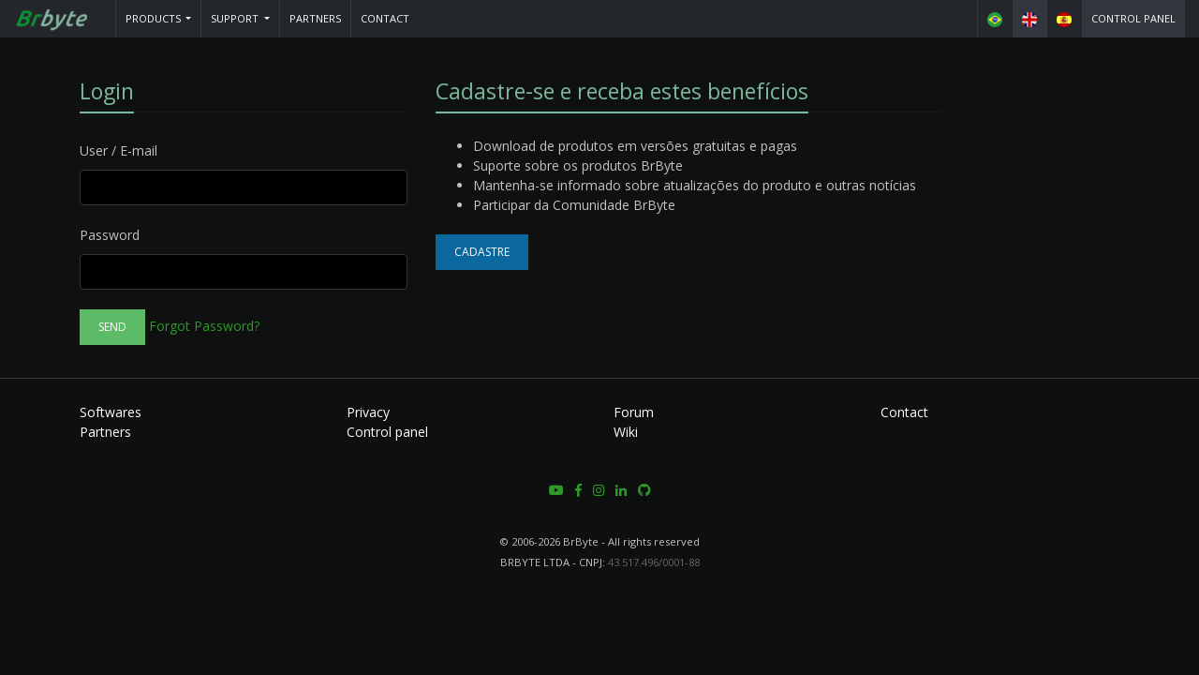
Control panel (1133, 18)
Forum (634, 412)
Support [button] (236, 18)
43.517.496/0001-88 (654, 562)
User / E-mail (118, 150)
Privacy (368, 412)
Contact (385, 18)
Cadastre (482, 252)
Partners (315, 18)
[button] (158, 19)
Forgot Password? (204, 326)
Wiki (626, 432)
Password (110, 235)
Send (112, 327)
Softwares (110, 412)
